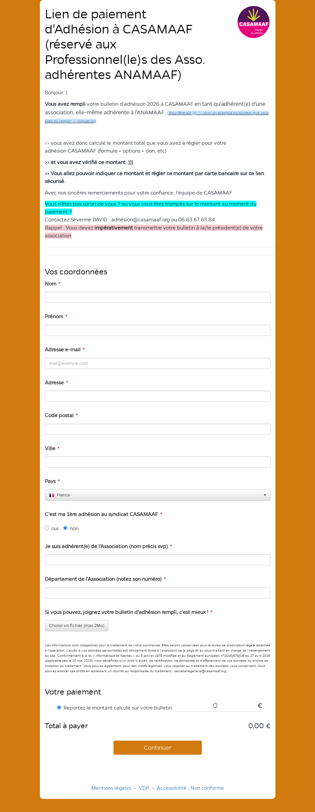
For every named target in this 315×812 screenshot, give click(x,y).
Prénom (56, 316)
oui (52, 528)
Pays (52, 481)
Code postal (61, 415)
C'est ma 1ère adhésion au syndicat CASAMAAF (103, 514)
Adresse (56, 382)
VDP (144, 788)
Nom (52, 284)
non (71, 528)
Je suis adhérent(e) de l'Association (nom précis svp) (108, 546)
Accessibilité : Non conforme (190, 788)
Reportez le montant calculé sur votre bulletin (114, 708)
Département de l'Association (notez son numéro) (105, 579)
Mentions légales (111, 788)
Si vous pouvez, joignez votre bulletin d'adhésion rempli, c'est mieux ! (128, 612)
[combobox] (158, 495)
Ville (52, 448)
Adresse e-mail (64, 349)
